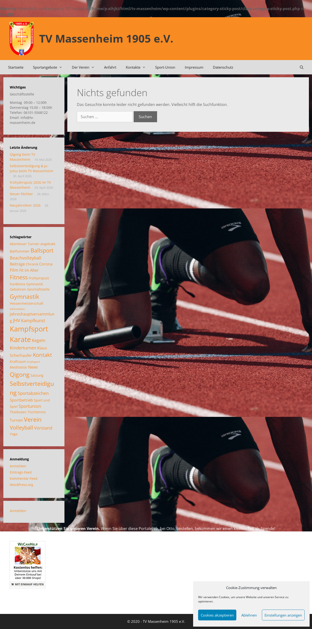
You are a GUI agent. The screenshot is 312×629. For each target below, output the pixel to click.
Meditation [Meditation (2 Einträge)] (18, 367)
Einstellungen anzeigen (283, 615)
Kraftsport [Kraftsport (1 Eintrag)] (33, 362)
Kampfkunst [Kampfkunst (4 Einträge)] (33, 320)
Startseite (15, 67)
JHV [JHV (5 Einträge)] (16, 320)
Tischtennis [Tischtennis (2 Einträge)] (36, 412)
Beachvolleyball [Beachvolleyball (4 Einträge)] (25, 258)
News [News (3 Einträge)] (33, 367)
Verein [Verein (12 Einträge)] (33, 419)
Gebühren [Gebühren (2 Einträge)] (18, 289)
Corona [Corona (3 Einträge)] (46, 264)
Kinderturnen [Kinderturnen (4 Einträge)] (23, 348)
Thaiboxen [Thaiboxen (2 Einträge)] (18, 412)
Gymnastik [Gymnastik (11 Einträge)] (24, 296)
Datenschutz (223, 67)
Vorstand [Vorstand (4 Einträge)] (43, 428)
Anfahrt (110, 67)
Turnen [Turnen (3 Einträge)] (16, 420)
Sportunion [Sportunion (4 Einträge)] (30, 406)
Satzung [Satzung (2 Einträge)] (37, 375)
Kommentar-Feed (23, 478)
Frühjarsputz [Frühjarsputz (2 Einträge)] (39, 278)
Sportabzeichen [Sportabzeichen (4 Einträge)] (33, 393)
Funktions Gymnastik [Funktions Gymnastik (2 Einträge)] (26, 284)
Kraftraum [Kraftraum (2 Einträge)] (18, 361)
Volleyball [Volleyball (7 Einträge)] (21, 427)
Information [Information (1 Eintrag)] (17, 309)
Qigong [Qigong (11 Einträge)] (20, 374)
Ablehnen (249, 615)
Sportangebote (50, 67)
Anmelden (18, 466)
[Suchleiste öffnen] (302, 67)
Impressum (194, 67)
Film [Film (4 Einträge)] (14, 270)
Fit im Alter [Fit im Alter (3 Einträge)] (29, 270)
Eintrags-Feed (21, 472)
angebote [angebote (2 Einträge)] (47, 244)
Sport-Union (165, 67)
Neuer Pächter (21, 194)
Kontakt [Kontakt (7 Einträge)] (42, 354)
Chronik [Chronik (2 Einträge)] (32, 264)
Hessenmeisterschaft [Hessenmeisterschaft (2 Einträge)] (26, 303)
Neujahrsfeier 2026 (25, 205)
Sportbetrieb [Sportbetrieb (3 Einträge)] (21, 400)
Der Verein (85, 67)
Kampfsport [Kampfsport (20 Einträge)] (29, 329)
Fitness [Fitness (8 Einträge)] (19, 277)
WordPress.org (21, 484)
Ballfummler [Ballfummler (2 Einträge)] (20, 251)
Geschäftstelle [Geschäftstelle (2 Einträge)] (38, 289)
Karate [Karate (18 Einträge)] (20, 339)
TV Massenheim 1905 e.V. (106, 38)
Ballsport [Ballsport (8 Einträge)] (42, 250)
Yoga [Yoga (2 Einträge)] (13, 434)
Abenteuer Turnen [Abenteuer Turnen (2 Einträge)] (24, 244)
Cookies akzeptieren (217, 615)
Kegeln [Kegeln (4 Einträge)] (38, 340)
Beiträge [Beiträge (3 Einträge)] (17, 264)
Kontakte (138, 67)
